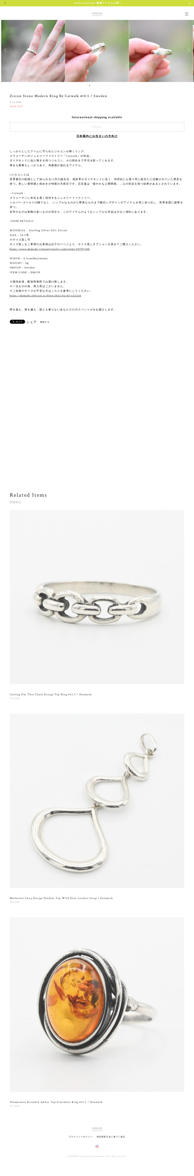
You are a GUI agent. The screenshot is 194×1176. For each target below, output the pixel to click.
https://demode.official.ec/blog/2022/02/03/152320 (45, 295)
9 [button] (107, 85)
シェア (31, 322)
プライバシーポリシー (80, 1137)
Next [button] (188, 50)
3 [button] (92, 85)
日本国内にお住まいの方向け (97, 136)
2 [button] (89, 85)
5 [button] (97, 85)
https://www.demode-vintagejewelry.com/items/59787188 (50, 248)
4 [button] (94, 85)
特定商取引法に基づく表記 (111, 1137)
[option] (33, 50)
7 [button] (102, 85)
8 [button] (105, 85)
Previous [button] (6, 50)
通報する (45, 322)
